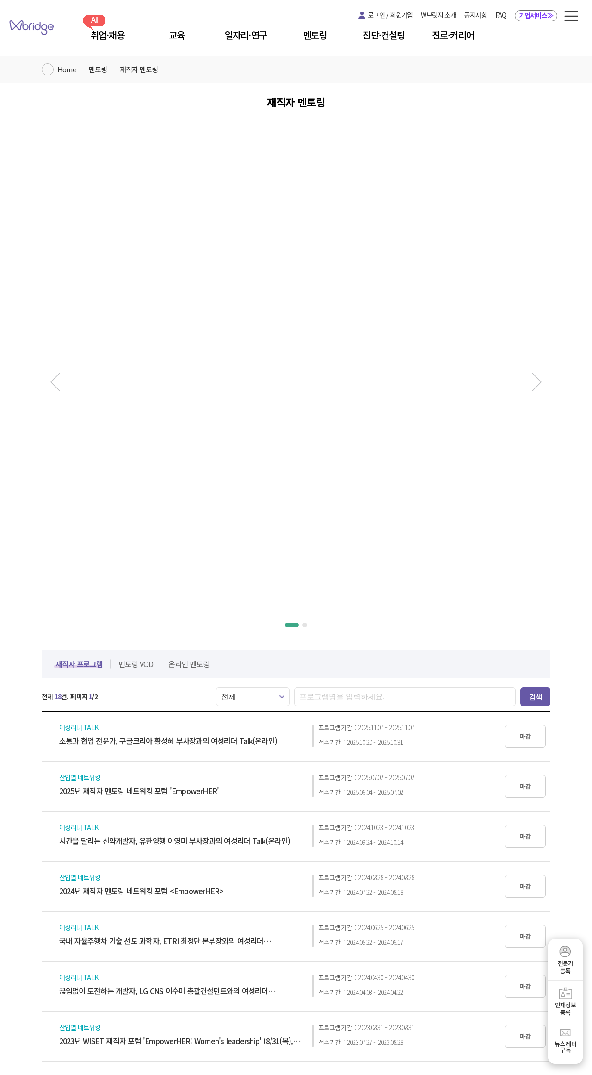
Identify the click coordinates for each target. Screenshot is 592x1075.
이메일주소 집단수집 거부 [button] (300, 1006)
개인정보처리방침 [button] (235, 1006)
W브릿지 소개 (438, 14)
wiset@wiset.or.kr (505, 1022)
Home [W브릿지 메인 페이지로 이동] (66, 69)
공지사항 (475, 14)
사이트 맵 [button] (354, 1006)
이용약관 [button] (191, 1006)
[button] (571, 16)
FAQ (500, 14)
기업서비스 (536, 15)
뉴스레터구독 (566, 1046)
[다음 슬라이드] (541, 199)
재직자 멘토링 (139, 69)
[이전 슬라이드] (51, 199)
